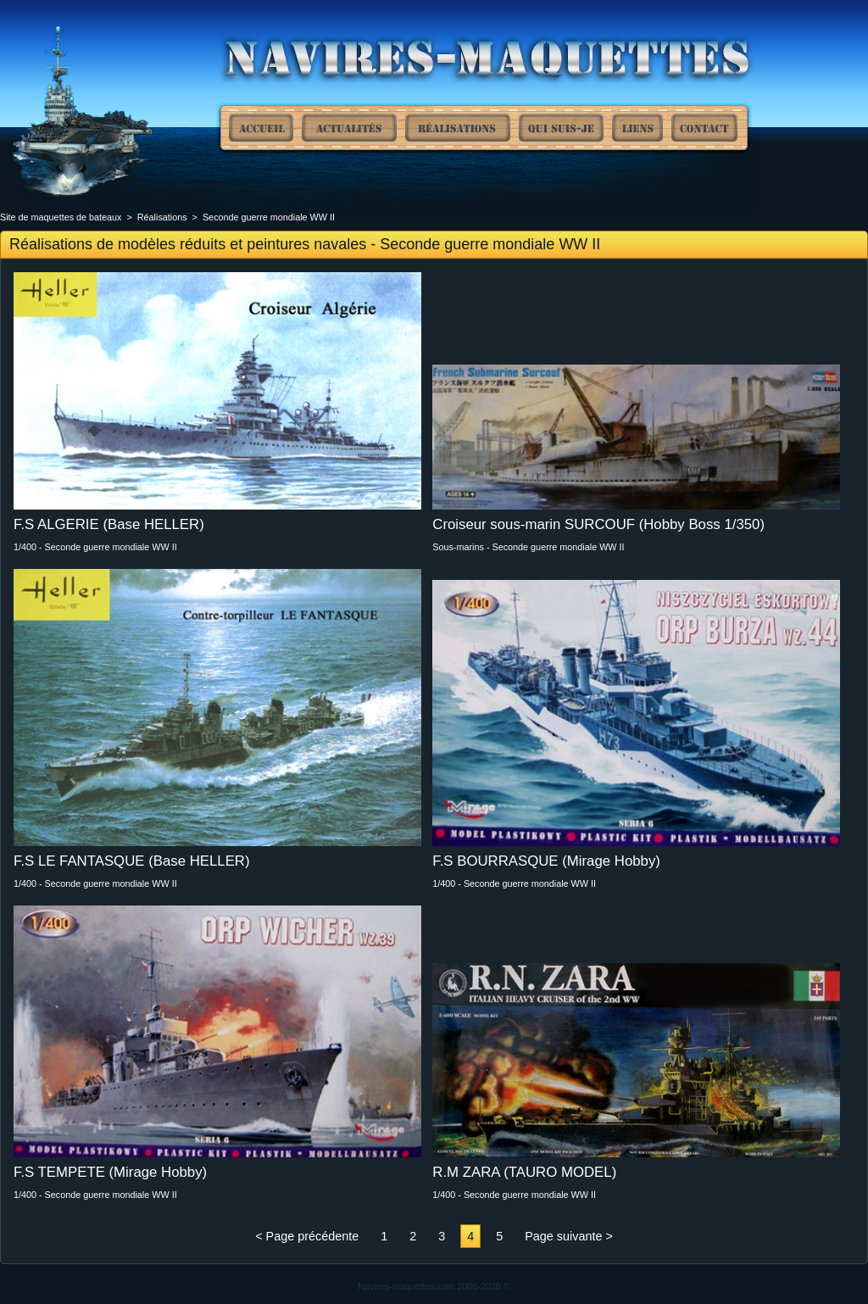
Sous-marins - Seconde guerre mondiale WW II (528, 547)
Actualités (349, 128)
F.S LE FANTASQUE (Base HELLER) (132, 861)
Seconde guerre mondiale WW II (269, 217)
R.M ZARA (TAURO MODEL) (524, 1172)
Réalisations (457, 128)
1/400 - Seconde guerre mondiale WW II (95, 547)
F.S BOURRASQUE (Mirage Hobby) (546, 861)
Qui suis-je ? (561, 128)
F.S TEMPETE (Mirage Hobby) (110, 1172)
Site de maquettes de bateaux (261, 128)
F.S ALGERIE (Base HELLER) (109, 524)
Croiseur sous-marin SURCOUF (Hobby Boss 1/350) (598, 524)
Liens (637, 128)
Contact (704, 128)
